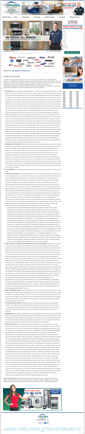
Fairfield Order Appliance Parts (68, 429)
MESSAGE (65, 45)
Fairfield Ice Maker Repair (38, 429)
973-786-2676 (69, 5)
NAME (64, 31)
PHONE (64, 35)
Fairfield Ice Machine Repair (24, 429)
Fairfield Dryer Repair (47, 428)
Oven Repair (62, 17)
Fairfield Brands (23, 428)
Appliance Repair (6, 17)
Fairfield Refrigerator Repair (60, 428)
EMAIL (64, 40)
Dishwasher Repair (74, 17)
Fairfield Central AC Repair (53, 429)
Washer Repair (25, 17)
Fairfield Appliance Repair (12, 428)
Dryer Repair (37, 17)
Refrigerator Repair (50, 17)
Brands (16, 17)
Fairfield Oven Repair (74, 428)
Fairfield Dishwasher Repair (9, 429)
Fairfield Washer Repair (35, 428)
